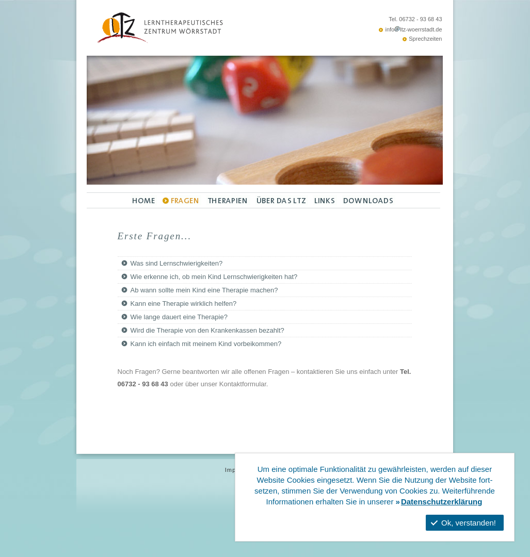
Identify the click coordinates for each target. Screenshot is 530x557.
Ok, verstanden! (463, 522)
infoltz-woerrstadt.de (413, 29)
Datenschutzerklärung (442, 501)
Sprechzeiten (425, 39)
